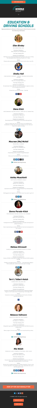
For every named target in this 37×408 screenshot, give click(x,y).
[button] (18, 14)
